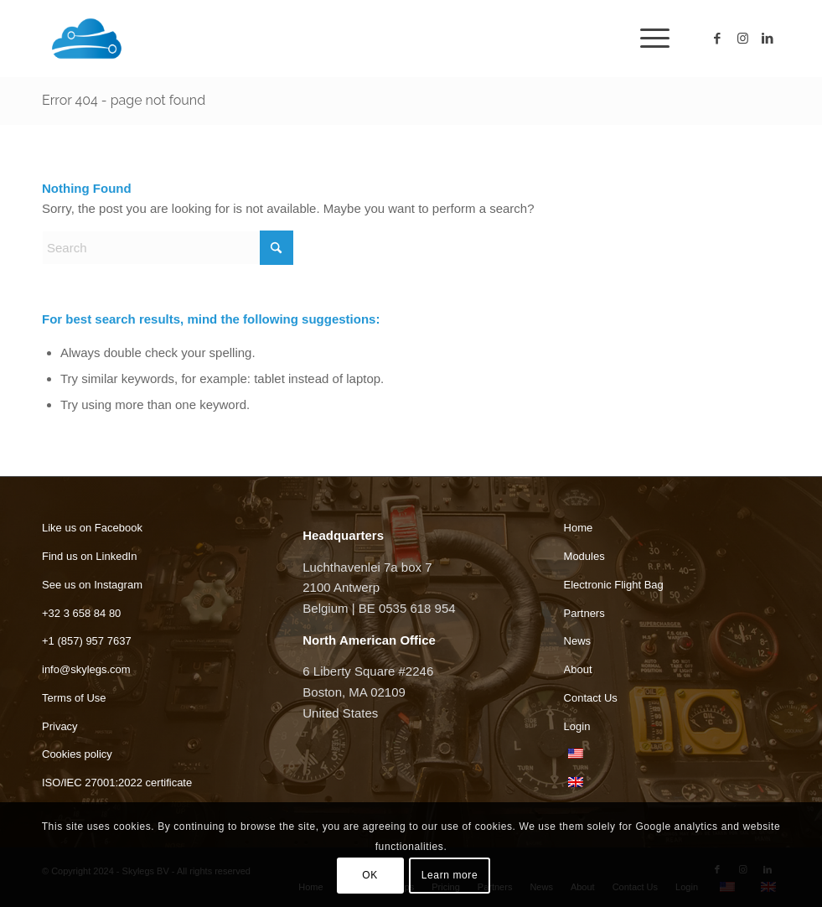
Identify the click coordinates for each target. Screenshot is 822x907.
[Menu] (646, 38)
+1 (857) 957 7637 (87, 641)
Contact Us (591, 698)
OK (370, 875)
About (578, 669)
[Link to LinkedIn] (767, 38)
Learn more (449, 875)
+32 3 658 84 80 (81, 613)
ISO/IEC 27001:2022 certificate (117, 782)
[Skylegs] (159, 38)
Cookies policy (77, 754)
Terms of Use (74, 698)
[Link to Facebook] (717, 38)
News (578, 641)
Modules (584, 556)
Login (577, 726)
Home (578, 527)
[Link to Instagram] (742, 38)
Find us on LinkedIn (89, 556)
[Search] (167, 248)
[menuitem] (646, 38)
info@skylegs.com (86, 669)
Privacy (60, 726)
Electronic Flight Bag (614, 584)
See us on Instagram (92, 584)
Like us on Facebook (92, 527)
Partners (584, 613)
